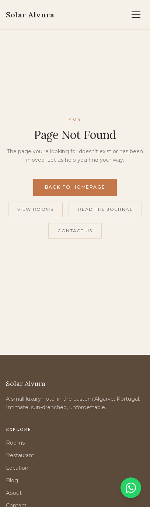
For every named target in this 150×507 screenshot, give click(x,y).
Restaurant (20, 455)
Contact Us (74, 230)
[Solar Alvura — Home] (30, 15)
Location (17, 468)
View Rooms (35, 209)
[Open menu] (136, 15)
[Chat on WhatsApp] (131, 487)
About (14, 493)
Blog (12, 480)
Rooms (15, 442)
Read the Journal (105, 209)
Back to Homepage (75, 187)
